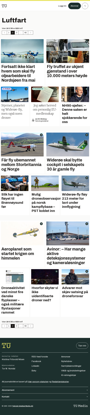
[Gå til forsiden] (4, 6)
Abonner (74, 6)
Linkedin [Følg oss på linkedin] (35, 366)
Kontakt (45, 397)
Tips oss (82, 346)
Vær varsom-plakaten (38, 382)
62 (26, 33)
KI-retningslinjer (68, 375)
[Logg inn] (62, 6)
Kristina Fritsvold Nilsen (13, 359)
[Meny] (85, 6)
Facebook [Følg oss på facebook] (36, 361)
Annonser (65, 357)
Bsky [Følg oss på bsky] (34, 371)
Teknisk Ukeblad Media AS (22, 406)
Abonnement (45, 390)
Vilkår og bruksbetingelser (73, 371)
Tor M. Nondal (8, 368)
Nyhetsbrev (66, 361)
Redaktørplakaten (60, 382)
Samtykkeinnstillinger (71, 366)
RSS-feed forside (40, 357)
